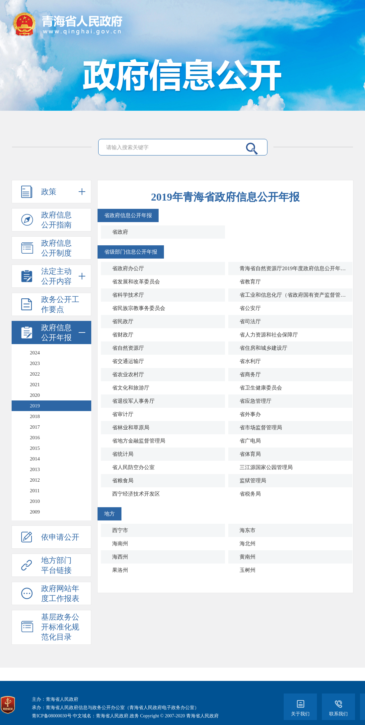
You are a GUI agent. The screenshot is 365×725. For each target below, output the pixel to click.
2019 (35, 405)
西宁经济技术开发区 (136, 494)
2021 (35, 384)
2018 (35, 416)
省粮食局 (122, 480)
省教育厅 (250, 281)
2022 (35, 374)
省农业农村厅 (128, 374)
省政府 (120, 232)
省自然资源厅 (128, 348)
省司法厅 (250, 321)
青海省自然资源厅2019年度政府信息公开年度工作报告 (293, 268)
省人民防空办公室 (133, 467)
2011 (34, 490)
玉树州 (248, 570)
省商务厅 (250, 374)
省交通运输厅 (128, 361)
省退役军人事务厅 (133, 401)
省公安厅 (250, 308)
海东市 (248, 530)
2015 (35, 448)
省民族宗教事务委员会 (138, 308)
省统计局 (122, 454)
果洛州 (120, 570)
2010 (35, 501)
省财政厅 (122, 334)
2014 (35, 458)
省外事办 (250, 414)
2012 (35, 480)
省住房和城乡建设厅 (263, 348)
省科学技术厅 (128, 295)
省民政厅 (122, 321)
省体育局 (250, 454)
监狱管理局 (253, 480)
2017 (35, 427)
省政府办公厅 (128, 268)
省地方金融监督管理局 (138, 441)
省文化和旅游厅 (130, 388)
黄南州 (248, 557)
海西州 (120, 557)
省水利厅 (250, 361)
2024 (35, 352)
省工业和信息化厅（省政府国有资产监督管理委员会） (293, 295)
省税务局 (250, 494)
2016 (35, 437)
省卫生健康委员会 (261, 388)
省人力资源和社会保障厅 (269, 334)
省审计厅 (122, 414)
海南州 (120, 543)
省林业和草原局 (130, 427)
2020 (35, 395)
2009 (35, 511)
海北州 (248, 543)
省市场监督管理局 (261, 427)
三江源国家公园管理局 (266, 467)
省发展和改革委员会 (136, 281)
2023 (35, 363)
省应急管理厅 (255, 401)
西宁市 (120, 530)
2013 (35, 469)
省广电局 (250, 441)
